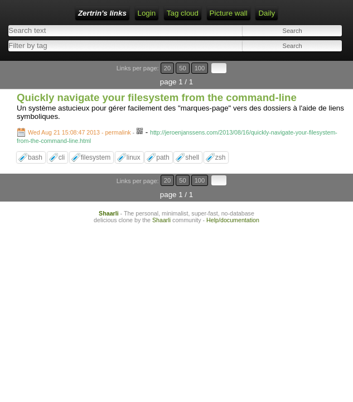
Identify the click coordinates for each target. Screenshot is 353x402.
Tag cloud (183, 13)
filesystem (95, 157)
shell (192, 157)
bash (35, 157)
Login (147, 13)
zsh (220, 157)
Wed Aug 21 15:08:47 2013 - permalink (79, 132)
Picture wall (229, 13)
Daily (266, 13)
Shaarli (109, 213)
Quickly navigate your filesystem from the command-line (157, 97)
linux (134, 157)
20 (167, 68)
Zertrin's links (102, 13)
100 (200, 68)
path (162, 157)
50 (182, 68)
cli (62, 157)
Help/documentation (232, 220)
